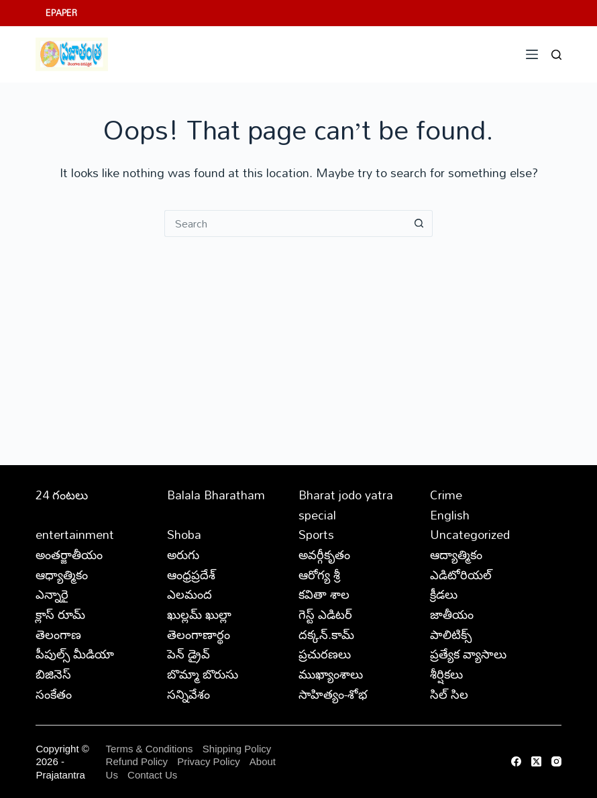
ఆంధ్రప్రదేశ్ (191, 574)
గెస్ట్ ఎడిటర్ (325, 614)
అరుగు (183, 554)
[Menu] (532, 54)
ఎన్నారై (52, 594)
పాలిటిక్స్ (451, 634)
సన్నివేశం (188, 694)
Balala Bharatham (216, 495)
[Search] (556, 55)
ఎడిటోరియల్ (461, 574)
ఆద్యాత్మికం (456, 554)
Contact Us (152, 775)
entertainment (75, 534)
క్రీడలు (443, 594)
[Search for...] (285, 223)
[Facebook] (516, 761)
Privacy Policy (210, 761)
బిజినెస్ (53, 674)
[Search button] (419, 223)
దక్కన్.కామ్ (326, 634)
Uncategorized (470, 534)
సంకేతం (54, 694)
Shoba (184, 534)
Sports (316, 534)
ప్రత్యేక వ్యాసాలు (468, 654)
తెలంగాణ (58, 634)
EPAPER (61, 12)
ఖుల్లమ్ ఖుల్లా (199, 614)
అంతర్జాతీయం (69, 554)
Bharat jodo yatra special (345, 505)
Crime (446, 495)
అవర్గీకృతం (324, 554)
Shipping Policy (237, 748)
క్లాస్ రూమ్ (60, 614)
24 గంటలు (62, 495)
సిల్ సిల (449, 694)
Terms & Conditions (149, 748)
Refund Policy (137, 761)
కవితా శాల (323, 594)
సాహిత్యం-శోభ (333, 694)
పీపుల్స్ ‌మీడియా (75, 654)
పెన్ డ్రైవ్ (188, 654)
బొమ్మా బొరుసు (202, 674)
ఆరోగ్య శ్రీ (319, 574)
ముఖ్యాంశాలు (330, 674)
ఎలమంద (189, 594)
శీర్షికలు (446, 674)
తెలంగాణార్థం (198, 634)
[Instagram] (556, 761)
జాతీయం (452, 614)
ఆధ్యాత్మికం (62, 574)
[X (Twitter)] (536, 761)
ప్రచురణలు (324, 654)
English (450, 515)
